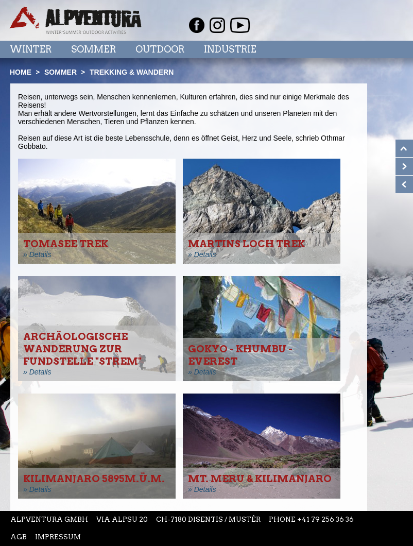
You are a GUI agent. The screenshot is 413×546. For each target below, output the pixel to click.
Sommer (93, 49)
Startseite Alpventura (75, 20)
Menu (383, 49)
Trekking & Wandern (132, 72)
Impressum (58, 537)
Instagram (217, 25)
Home (20, 72)
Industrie (230, 49)
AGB (18, 537)
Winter (30, 49)
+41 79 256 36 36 (325, 519)
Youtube (240, 25)
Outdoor (159, 49)
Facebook (196, 25)
